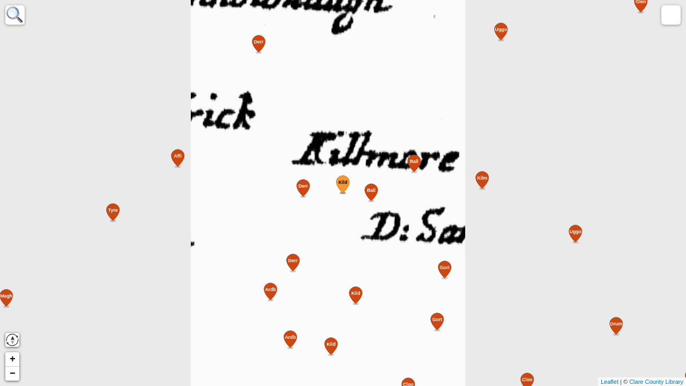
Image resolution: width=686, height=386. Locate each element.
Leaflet (609, 381)
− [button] (13, 373)
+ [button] (13, 359)
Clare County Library (656, 381)
